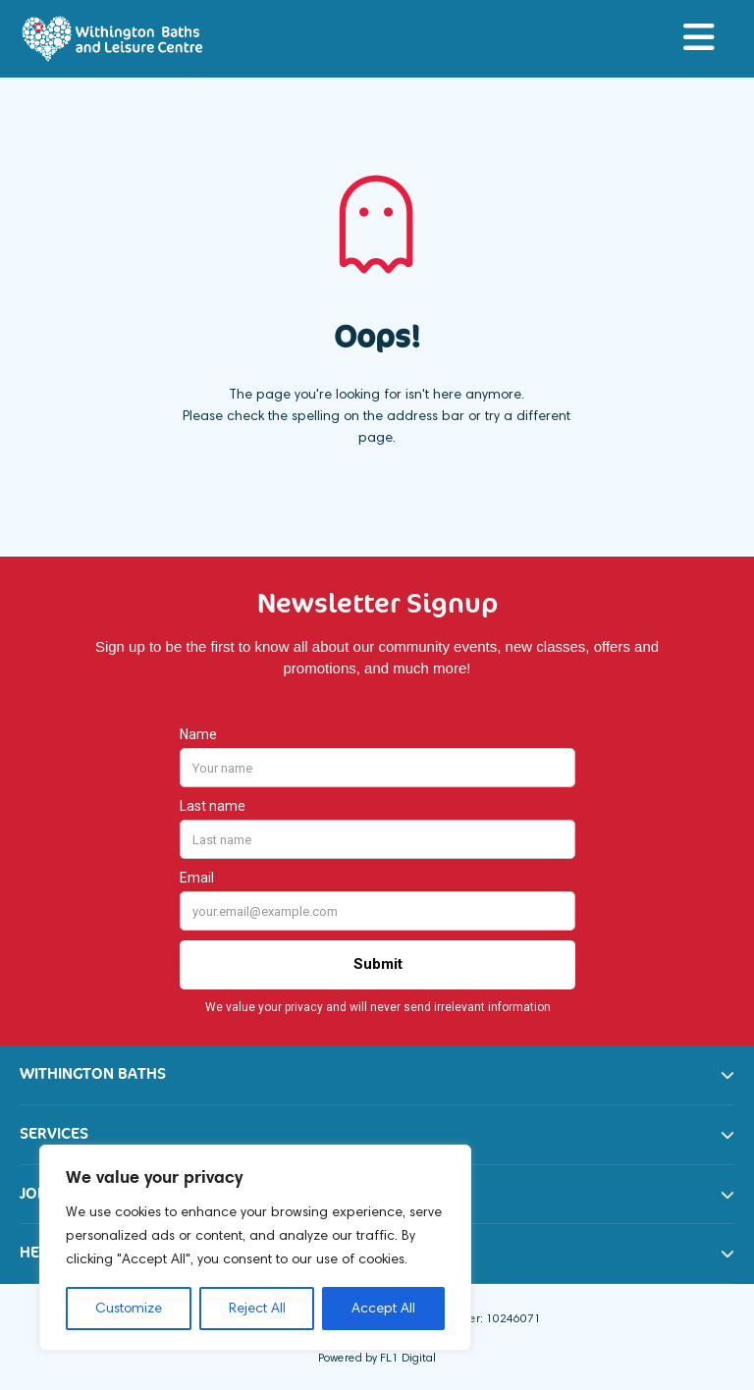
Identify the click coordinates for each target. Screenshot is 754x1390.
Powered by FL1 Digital (377, 1357)
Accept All (383, 1308)
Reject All (257, 1308)
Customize (128, 1308)
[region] (255, 1248)
